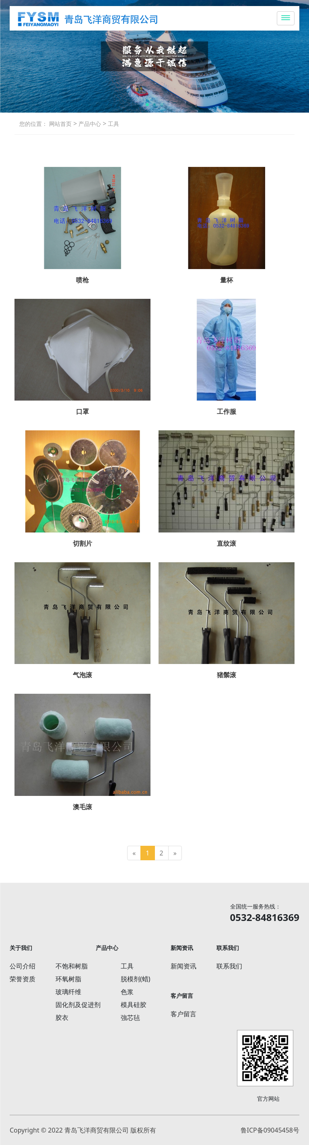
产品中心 (89, 123)
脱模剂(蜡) (135, 978)
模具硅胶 (133, 1004)
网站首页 (60, 123)
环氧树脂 (68, 978)
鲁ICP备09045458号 (270, 1130)
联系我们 (229, 966)
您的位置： (33, 123)
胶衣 (62, 1017)
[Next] (175, 853)
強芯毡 (130, 1017)
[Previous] (134, 853)
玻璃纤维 (68, 991)
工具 (112, 123)
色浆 (127, 991)
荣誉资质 (22, 978)
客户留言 (183, 1013)
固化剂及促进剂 (78, 1004)
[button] (147, 104)
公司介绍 (22, 966)
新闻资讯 (183, 966)
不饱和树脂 (72, 966)
